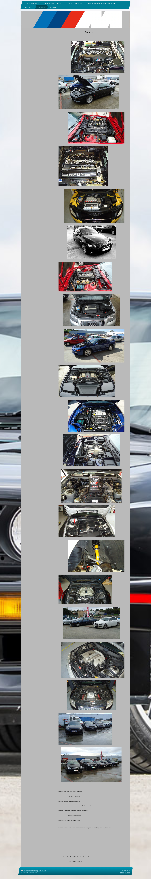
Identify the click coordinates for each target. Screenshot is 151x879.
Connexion (126, 870)
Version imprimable (29, 871)
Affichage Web (125, 873)
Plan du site (42, 871)
